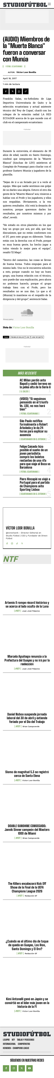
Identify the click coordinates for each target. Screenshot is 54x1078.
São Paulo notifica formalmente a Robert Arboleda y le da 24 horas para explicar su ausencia (34, 428)
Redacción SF (31, 896)
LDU (27, 337)
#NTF (17, 611)
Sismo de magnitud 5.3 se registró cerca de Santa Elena (27, 774)
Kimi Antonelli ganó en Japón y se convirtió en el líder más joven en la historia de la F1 (27, 1003)
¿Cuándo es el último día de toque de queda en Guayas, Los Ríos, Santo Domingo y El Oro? (27, 945)
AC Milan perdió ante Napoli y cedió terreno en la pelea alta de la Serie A (35, 383)
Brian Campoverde (31, 726)
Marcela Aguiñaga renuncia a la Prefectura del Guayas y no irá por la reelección (27, 660)
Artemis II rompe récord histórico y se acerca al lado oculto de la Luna (27, 604)
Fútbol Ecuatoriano (29, 413)
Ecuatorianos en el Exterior (33, 439)
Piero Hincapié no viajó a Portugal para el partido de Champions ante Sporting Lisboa (35, 484)
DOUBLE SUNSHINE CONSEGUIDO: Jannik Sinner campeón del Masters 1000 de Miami (27, 829)
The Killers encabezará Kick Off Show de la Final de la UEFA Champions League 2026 (27, 887)
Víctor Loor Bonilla (26, 72)
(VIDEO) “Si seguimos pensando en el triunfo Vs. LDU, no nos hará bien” (34, 404)
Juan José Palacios (31, 611)
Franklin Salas (17, 337)
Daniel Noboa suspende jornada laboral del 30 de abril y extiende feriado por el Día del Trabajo (27, 718)
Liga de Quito (37, 337)
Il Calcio (24, 391)
